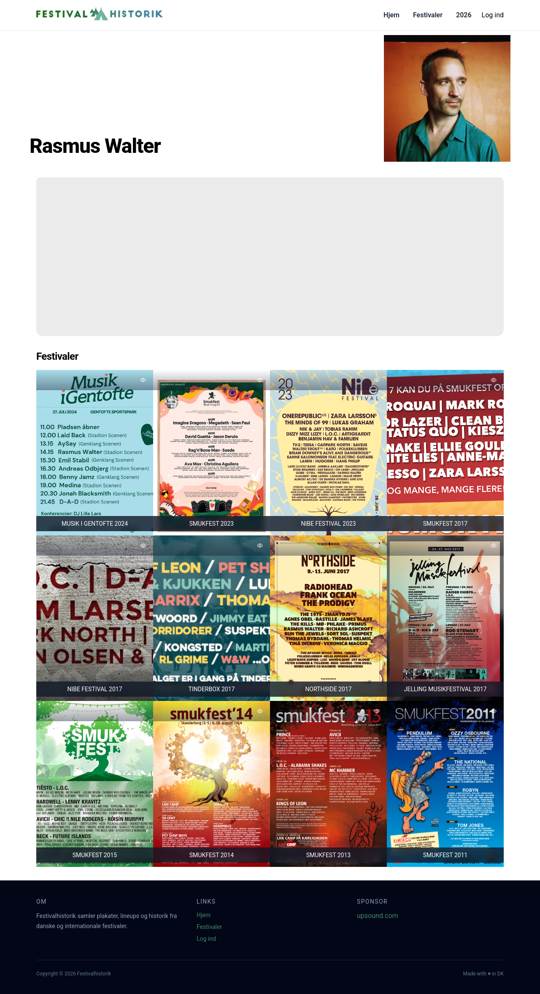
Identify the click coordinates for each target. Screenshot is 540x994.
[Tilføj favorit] (143, 380)
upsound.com (377, 916)
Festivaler (428, 15)
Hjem (391, 15)
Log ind (493, 15)
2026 (464, 15)
